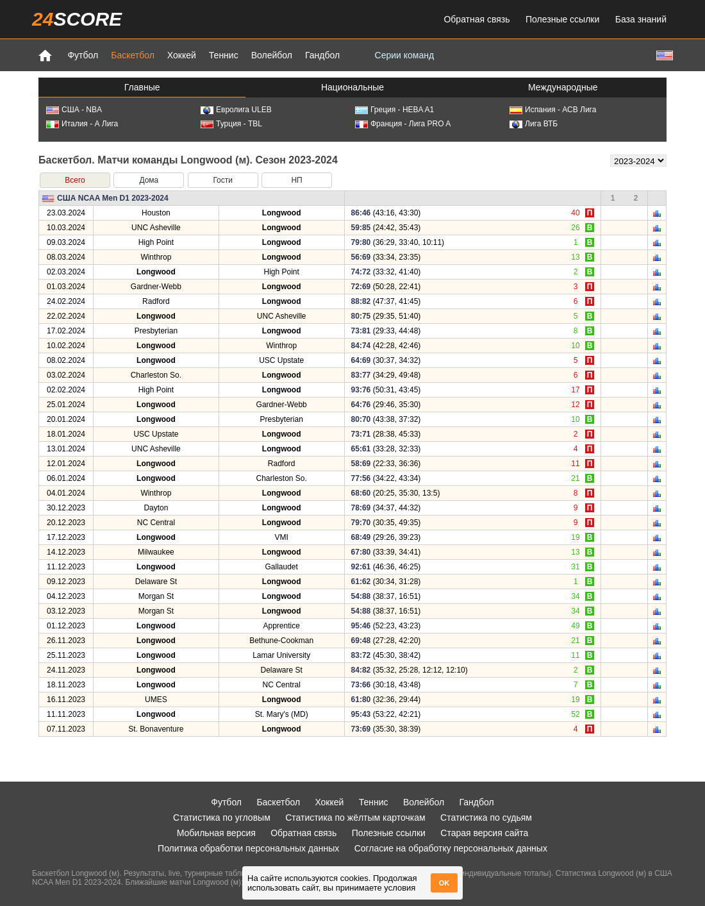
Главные (142, 87)
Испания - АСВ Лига (553, 109)
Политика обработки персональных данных (248, 848)
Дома (148, 180)
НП (296, 180)
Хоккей (181, 55)
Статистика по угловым (221, 817)
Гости (223, 180)
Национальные (352, 87)
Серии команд (405, 55)
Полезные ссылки (562, 19)
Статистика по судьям (486, 817)
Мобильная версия (216, 833)
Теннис (223, 55)
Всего (75, 180)
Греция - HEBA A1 (394, 109)
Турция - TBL (231, 123)
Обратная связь (477, 19)
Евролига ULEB (236, 109)
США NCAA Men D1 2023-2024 (113, 198)
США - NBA (74, 109)
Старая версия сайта (484, 833)
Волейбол (271, 55)
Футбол (82, 55)
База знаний (641, 19)
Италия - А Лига (82, 123)
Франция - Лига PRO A (403, 123)
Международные (563, 87)
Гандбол (322, 55)
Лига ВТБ (534, 123)
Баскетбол (132, 55)
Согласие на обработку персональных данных (450, 848)
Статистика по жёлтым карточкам (355, 817)
